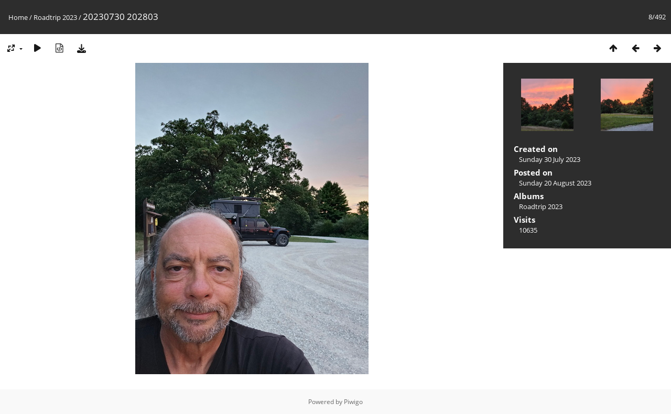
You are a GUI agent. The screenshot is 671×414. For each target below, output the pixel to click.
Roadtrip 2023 (55, 17)
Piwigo (353, 401)
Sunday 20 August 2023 (555, 183)
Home (18, 17)
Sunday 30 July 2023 (549, 159)
